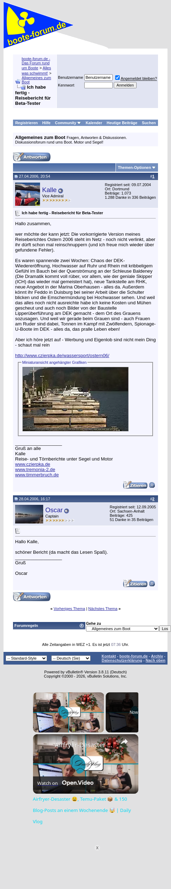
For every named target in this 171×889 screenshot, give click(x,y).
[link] (44, 745)
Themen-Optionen (134, 167)
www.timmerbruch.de (37, 474)
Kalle (49, 189)
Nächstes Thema (102, 609)
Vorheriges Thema (69, 609)
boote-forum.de (133, 656)
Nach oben (155, 660)
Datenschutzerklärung (121, 660)
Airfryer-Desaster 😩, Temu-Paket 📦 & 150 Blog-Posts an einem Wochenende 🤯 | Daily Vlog (84, 745)
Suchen (149, 123)
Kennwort (66, 85)
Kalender (94, 123)
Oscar (54, 510)
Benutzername (70, 77)
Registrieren (26, 123)
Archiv (157, 656)
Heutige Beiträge (122, 123)
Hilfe (46, 123)
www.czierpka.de (32, 464)
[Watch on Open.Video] (65, 782)
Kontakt (108, 656)
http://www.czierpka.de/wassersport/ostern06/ (62, 355)
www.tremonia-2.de (35, 469)
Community (68, 123)
